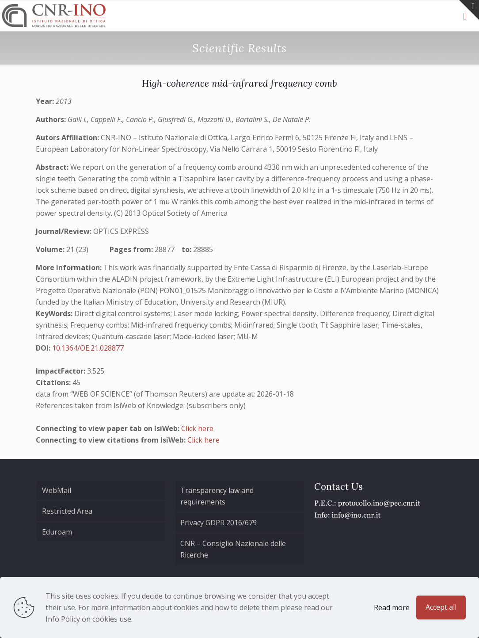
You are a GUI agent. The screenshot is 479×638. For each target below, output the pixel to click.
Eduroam (57, 532)
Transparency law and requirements (217, 496)
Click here (197, 428)
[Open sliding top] (469, 10)
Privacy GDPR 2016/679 (218, 522)
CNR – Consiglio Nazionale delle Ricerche (233, 549)
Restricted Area (67, 511)
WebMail (56, 490)
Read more (392, 607)
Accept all (441, 607)
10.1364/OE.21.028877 (88, 348)
